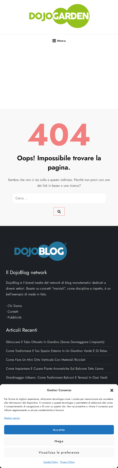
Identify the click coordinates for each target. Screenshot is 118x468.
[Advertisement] (59, 78)
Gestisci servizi (12, 418)
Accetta (59, 430)
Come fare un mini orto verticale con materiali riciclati (45, 359)
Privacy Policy (67, 462)
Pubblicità (14, 317)
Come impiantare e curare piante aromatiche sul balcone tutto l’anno (55, 368)
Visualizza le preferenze (59, 452)
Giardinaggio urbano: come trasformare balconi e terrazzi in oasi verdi (56, 377)
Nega (59, 441)
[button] (112, 390)
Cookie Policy (50, 462)
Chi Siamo (15, 305)
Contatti (13, 311)
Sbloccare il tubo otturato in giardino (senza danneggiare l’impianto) (55, 342)
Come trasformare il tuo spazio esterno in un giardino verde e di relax (56, 350)
